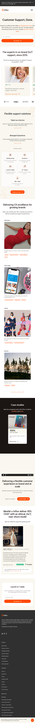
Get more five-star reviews (7, 715)
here (13, 3)
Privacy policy (4, 686)
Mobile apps (17, 299)
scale (21, 411)
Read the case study (12, 94)
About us (3, 671)
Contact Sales (23, 499)
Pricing (3, 676)
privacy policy (16, 720)
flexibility (14, 411)
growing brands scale (25, 25)
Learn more (17, 128)
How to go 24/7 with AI (6, 710)
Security (3, 684)
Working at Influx (5, 679)
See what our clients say (17, 392)
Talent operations (5, 663)
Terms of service (5, 689)
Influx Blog (4, 697)
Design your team (17, 192)
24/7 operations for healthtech (7, 712)
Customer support (5, 653)
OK (32, 720)
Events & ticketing (8, 342)
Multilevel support (5, 656)
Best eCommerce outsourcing (7, 707)
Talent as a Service (5, 648)
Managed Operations (6, 650)
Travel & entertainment (18, 342)
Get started (17, 40)
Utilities (13, 385)
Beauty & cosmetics (14, 254)
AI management (5, 661)
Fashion (6, 254)
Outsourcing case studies (6, 699)
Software (23, 299)
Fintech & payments (9, 299)
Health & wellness (23, 254)
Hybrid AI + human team (6, 704)
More (6, 257)
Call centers (4, 658)
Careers (3, 681)
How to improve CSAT (6, 702)
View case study (13, 441)
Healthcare (7, 385)
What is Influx (4, 645)
